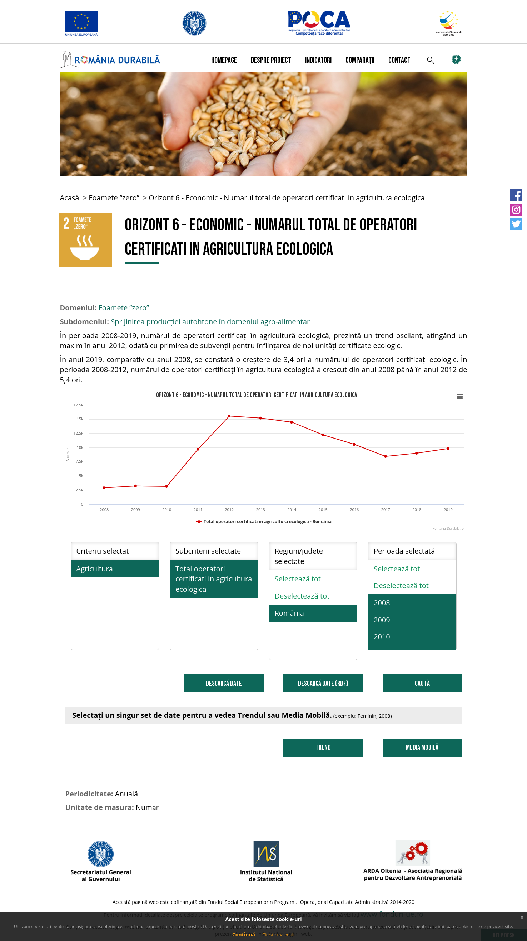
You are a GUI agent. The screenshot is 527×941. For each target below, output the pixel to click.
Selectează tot (298, 579)
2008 (382, 602)
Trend (323, 747)
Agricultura (94, 569)
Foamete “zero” (114, 197)
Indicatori (318, 60)
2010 (382, 636)
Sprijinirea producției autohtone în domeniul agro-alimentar (210, 321)
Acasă (69, 197)
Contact (399, 60)
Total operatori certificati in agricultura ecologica (213, 579)
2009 (382, 620)
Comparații (359, 60)
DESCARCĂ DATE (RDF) (323, 683)
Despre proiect (271, 60)
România (289, 613)
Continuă (243, 934)
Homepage (224, 60)
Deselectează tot (302, 596)
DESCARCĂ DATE (224, 683)
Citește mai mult (278, 935)
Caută (422, 683)
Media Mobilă (422, 747)
